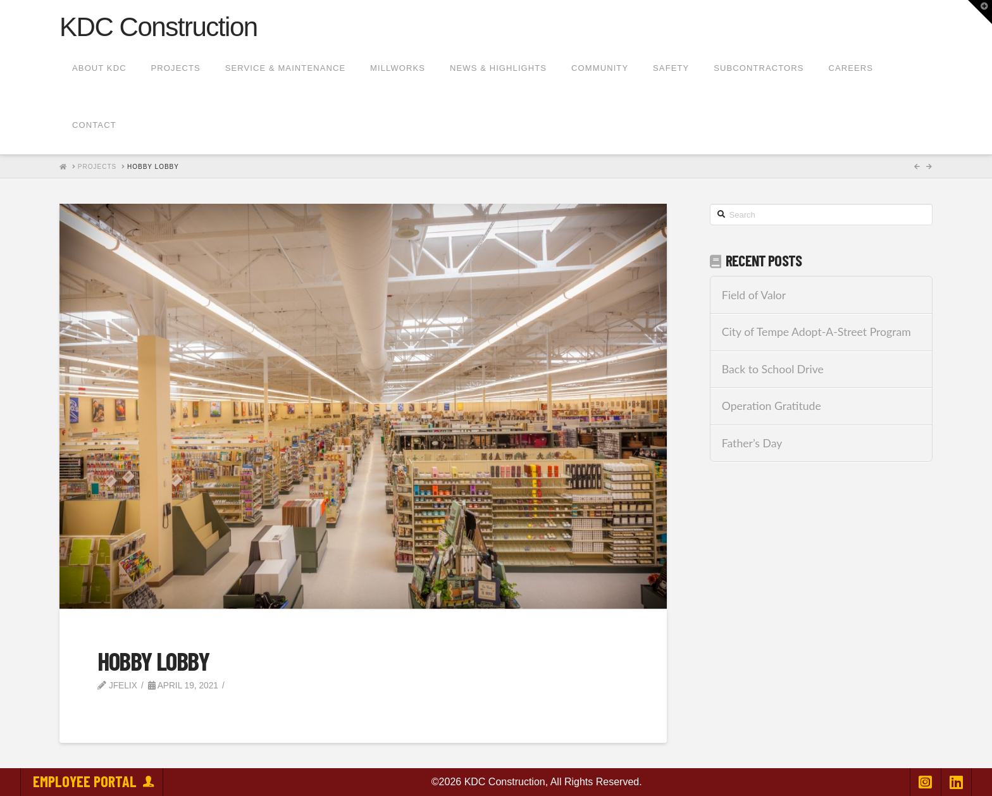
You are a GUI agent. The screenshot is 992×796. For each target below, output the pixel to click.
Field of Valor (754, 295)
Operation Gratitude (771, 406)
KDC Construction (158, 27)
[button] (980, 12)
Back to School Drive (773, 369)
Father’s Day (752, 443)
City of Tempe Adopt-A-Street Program (816, 332)
